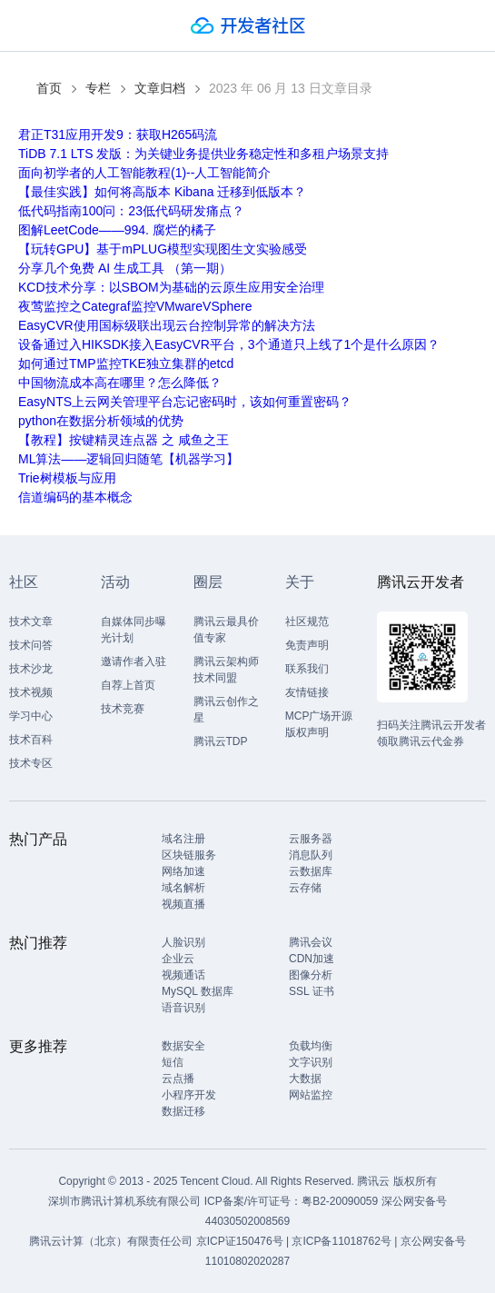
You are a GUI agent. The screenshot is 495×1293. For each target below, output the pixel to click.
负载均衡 (310, 1045)
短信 (172, 1062)
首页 (49, 88)
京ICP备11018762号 (341, 1241)
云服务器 (310, 838)
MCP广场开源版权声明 (319, 724)
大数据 (305, 1078)
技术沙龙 (31, 668)
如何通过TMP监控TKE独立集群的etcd (125, 363)
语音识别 (183, 1007)
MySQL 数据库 (197, 991)
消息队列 (310, 855)
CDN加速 (311, 958)
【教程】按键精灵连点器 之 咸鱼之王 (123, 440)
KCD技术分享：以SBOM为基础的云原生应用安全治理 (171, 287)
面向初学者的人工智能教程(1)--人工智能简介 (144, 172)
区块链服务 (189, 855)
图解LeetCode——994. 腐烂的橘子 (117, 230)
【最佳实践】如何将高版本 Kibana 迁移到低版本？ (162, 191)
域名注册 (183, 838)
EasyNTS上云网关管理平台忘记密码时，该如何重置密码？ (184, 401)
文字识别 (310, 1062)
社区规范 (307, 621)
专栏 (98, 88)
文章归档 (159, 88)
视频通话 (183, 975)
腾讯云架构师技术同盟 (226, 669)
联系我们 (307, 668)
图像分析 (310, 975)
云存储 (305, 887)
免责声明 (307, 645)
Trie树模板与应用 (67, 478)
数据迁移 (183, 1111)
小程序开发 (189, 1095)
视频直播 (183, 904)
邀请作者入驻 (133, 661)
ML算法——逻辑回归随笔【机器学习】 (128, 459)
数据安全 (183, 1045)
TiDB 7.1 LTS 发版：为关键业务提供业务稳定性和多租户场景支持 (203, 153)
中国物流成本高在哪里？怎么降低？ (120, 382)
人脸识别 (183, 942)
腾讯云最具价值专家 (226, 629)
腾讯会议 (310, 942)
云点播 (178, 1078)
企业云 (178, 958)
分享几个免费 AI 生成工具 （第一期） (125, 268)
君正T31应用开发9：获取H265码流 (117, 134)
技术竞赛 (122, 708)
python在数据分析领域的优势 (100, 420)
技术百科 (31, 739)
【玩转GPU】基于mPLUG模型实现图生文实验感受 (162, 249)
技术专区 (31, 763)
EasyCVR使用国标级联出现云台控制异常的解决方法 (166, 325)
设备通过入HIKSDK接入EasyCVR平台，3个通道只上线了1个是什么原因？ (229, 344)
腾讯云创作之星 (226, 709)
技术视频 (31, 692)
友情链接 (307, 692)
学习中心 (31, 716)
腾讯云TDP (220, 741)
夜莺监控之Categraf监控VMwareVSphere (135, 306)
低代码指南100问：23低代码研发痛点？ (131, 211)
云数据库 (310, 871)
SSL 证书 (311, 991)
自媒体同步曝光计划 (133, 629)
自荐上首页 (128, 685)
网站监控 (310, 1095)
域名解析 (183, 887)
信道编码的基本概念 (75, 497)
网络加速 (183, 871)
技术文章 (31, 621)
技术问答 (31, 645)
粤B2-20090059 (341, 1201)
